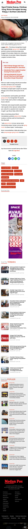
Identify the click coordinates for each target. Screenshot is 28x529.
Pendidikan (18, 494)
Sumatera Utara (11, 183)
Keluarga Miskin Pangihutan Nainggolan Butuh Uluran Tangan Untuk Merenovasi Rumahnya (17, 269)
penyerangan (5, 86)
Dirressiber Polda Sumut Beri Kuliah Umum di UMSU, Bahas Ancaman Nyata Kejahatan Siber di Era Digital (17, 431)
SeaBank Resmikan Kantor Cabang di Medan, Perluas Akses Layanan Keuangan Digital (16, 386)
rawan (21, 180)
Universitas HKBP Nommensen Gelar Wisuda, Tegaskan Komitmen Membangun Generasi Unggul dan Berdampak (17, 468)
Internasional (18, 499)
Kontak (23, 518)
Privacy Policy (6, 518)
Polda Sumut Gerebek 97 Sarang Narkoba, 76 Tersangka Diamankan (16, 369)
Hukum (11, 306)
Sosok (16, 497)
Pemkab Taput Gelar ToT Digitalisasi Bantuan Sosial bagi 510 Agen (17, 291)
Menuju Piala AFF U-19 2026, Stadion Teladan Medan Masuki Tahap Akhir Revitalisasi (18, 404)
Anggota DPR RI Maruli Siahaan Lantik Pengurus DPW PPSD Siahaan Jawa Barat (17, 449)
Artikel (4, 510)
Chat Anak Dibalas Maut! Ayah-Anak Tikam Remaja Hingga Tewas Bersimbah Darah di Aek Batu (18, 413)
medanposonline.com (13, 523)
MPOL (7, 47)
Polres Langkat (18, 174)
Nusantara (5, 497)
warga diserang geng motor (8, 187)
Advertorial (6, 507)
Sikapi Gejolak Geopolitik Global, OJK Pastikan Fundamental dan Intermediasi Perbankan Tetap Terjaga (18, 326)
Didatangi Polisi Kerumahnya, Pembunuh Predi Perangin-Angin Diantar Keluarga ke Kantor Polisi (17, 422)
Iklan (19, 518)
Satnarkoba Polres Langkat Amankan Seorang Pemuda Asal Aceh (14, 71)
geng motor (16, 49)
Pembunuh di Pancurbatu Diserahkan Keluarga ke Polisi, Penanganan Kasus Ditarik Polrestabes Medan (17, 395)
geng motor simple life (7, 171)
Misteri (16, 495)
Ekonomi (12, 329)
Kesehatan (6, 503)
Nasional (12, 350)
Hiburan (17, 501)
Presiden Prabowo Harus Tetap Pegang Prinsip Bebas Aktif (17, 358)
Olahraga (5, 501)
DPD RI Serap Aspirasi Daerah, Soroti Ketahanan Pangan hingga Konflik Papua (18, 347)
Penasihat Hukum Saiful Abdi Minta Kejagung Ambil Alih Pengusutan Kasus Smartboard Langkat (18, 303)
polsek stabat (5, 177)
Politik (4, 509)
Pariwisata (5, 505)
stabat (3, 183)
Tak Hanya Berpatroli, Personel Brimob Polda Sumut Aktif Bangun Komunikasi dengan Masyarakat (14, 76)
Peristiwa (12, 318)
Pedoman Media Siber (21, 516)
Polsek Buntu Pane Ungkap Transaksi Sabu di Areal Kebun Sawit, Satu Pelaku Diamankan (17, 458)
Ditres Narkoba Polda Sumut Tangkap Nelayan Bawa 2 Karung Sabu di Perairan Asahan (18, 314)
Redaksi (12, 516)
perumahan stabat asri (7, 174)
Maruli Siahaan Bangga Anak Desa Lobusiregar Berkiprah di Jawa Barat (14, 66)
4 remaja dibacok (6, 167)
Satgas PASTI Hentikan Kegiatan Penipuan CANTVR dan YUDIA (17, 337)
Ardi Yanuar (4, 15)
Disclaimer (13, 518)
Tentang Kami (5, 516)
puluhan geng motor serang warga (10, 180)
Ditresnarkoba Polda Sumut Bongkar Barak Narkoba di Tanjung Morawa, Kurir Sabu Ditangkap (17, 440)
